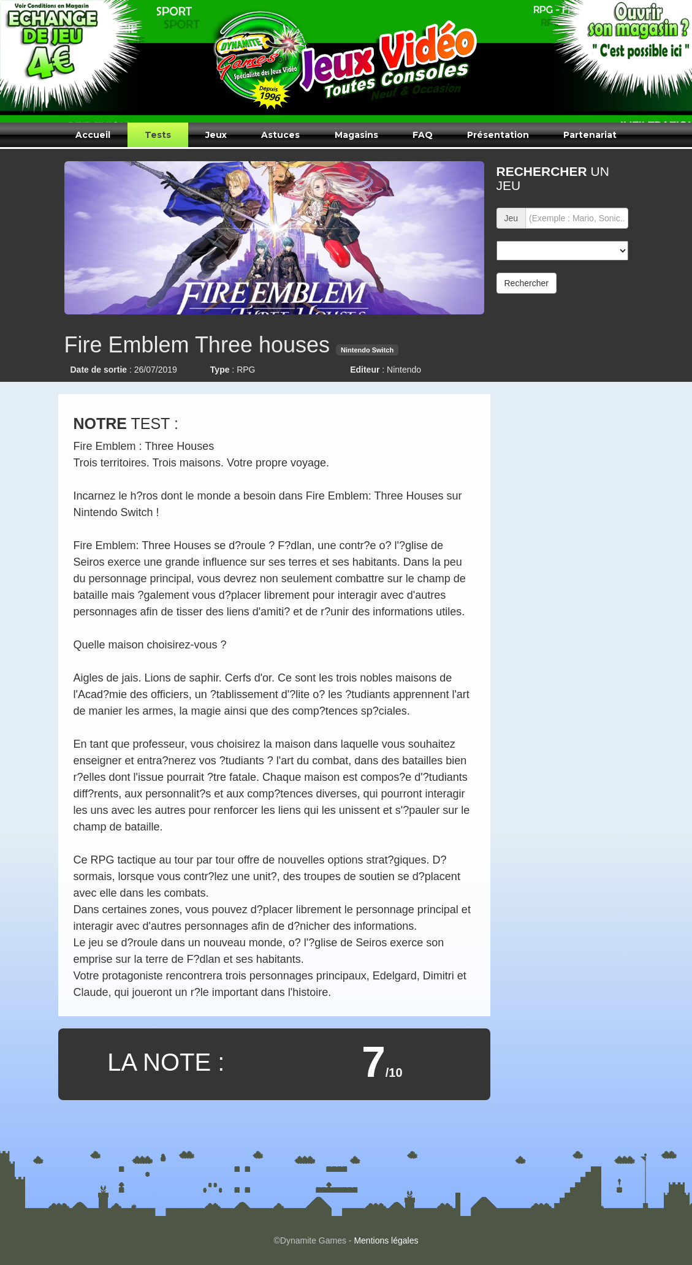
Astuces (280, 134)
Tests (158, 134)
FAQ (423, 134)
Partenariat (590, 134)
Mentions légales (386, 1240)
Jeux (216, 134)
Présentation (498, 134)
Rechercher (526, 283)
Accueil (92, 134)
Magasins (356, 134)
